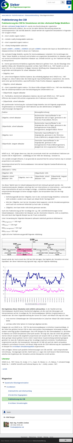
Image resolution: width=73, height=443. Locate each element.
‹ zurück (4, 369)
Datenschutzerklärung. (40, 441)
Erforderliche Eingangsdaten (17, 395)
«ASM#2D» (25, 49)
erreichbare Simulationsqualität (23, 346)
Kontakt (40, 437)
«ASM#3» (38, 49)
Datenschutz (32, 437)
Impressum (24, 437)
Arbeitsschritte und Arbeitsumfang (20, 391)
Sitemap (46, 437)
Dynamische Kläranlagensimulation (16, 383)
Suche (51, 437)
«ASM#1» (10, 49)
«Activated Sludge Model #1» (18, 26)
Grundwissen (11, 387)
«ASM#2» (17, 49)
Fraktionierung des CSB (16, 399)
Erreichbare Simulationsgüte (17, 403)
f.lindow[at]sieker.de (17, 427)
